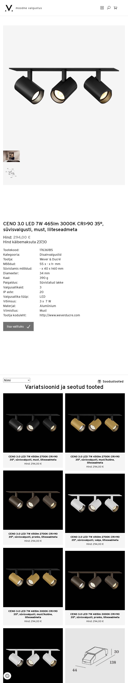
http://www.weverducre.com (60, 315)
